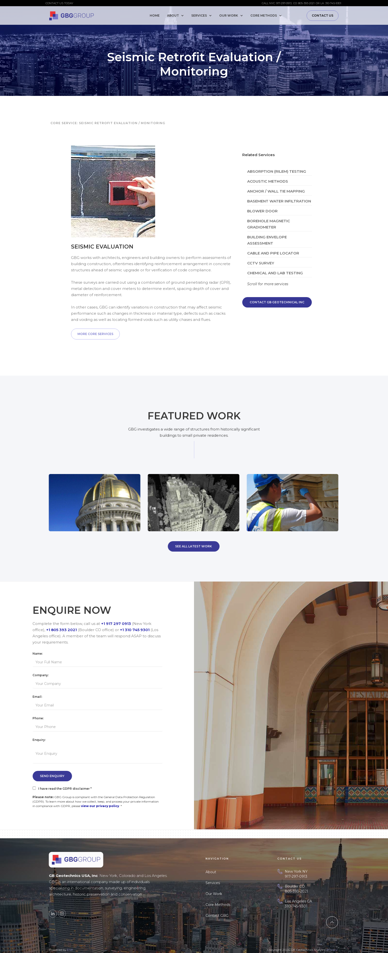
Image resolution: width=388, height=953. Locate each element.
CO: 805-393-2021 (304, 3)
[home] (71, 15)
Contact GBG (226, 915)
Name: (41, 653)
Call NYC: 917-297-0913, (277, 3)
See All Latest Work (189, 546)
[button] (177, 16)
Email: (41, 697)
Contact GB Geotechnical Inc (277, 302)
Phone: (42, 718)
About (220, 872)
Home (155, 15)
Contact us (322, 15)
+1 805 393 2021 (65, 629)
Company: (44, 675)
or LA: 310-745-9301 (328, 3)
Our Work (223, 894)
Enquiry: (42, 740)
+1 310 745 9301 (138, 629)
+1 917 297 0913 (120, 623)
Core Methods (227, 904)
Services (222, 883)
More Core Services (95, 334)
